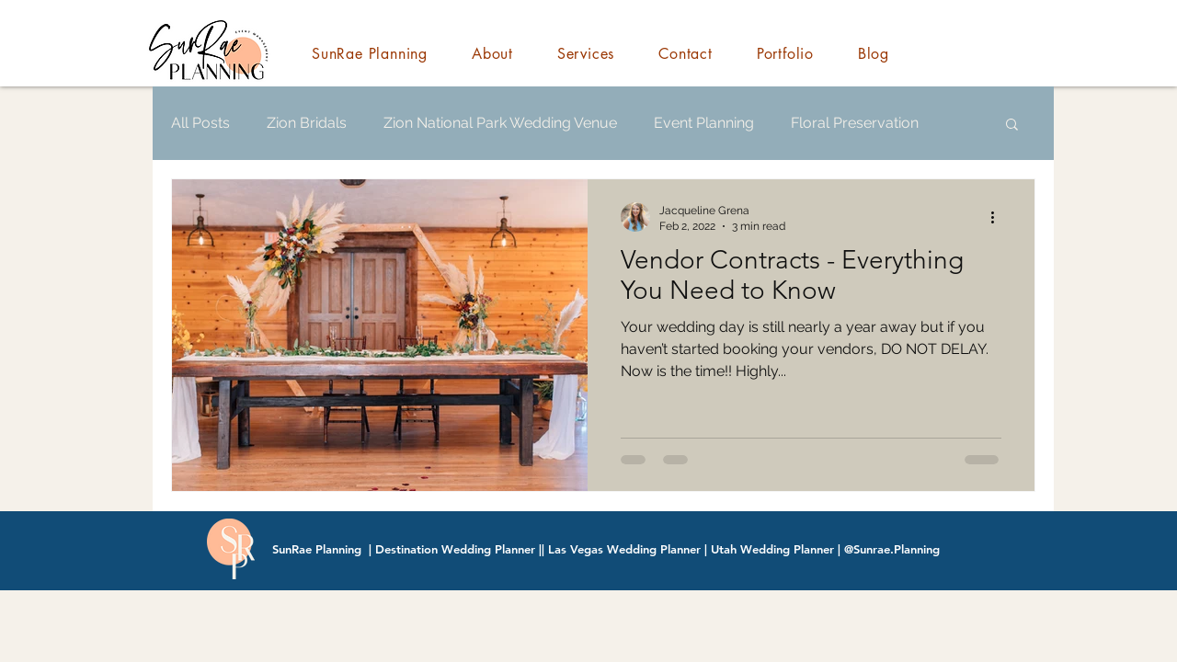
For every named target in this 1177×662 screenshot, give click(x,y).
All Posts (200, 122)
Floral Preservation (855, 122)
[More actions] (999, 217)
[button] (1012, 125)
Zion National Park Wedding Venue (500, 122)
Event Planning (704, 122)
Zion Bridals (307, 122)
